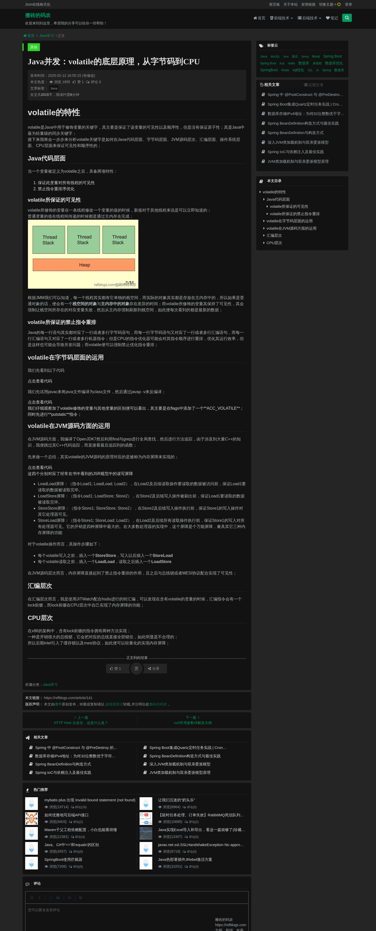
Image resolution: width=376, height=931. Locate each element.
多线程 (318, 63)
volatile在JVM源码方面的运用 (290, 228)
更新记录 (146, 902)
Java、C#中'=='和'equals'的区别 (71, 845)
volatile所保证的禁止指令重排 (293, 214)
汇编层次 (272, 235)
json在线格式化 (111, 902)
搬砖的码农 (38, 15)
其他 (282, 63)
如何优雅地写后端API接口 (66, 815)
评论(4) (77, 837)
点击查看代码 (40, 381)
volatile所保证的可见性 (287, 206)
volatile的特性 (273, 192)
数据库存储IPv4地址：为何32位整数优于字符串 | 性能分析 (81, 756)
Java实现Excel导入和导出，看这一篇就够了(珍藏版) (202, 829)
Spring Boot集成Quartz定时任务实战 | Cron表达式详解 (192, 747)
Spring (305, 56)
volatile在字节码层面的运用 (288, 221)
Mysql (316, 56)
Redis (285, 70)
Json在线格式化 (38, 4)
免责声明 (183, 902)
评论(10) (78, 807)
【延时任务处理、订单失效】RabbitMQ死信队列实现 (203, 815)
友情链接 (308, 4)
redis (292, 63)
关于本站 (290, 4)
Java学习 (46, 36)
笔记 (332, 18)
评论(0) (189, 807)
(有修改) (88, 75)
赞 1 (78, 82)
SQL (310, 70)
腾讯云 (131, 911)
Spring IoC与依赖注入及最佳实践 (59, 772)
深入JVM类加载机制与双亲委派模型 (176, 764)
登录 (348, 4)
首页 (259, 18)
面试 (295, 56)
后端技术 (309, 18)
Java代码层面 (276, 199)
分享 (153, 669)
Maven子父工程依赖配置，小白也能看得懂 (80, 829)
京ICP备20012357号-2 (154, 911)
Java (53, 88)
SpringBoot (269, 70)
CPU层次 (272, 243)
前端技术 (281, 18)
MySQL (275, 56)
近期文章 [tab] (314, 85)
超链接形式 (114, 704)
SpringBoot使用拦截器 (63, 859)
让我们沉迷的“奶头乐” (176, 800)
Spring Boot (332, 56)
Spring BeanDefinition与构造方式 (59, 764)
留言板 (274, 4)
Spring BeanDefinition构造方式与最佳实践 (182, 756)
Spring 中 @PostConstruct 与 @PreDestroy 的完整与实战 (80, 747)
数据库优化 (334, 63)
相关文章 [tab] (269, 84)
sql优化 (299, 70)
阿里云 (118, 911)
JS (318, 70)
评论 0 (93, 82)
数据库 (304, 63)
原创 (33, 47)
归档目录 (164, 902)
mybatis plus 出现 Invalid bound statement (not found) (90, 800)
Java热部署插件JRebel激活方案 (185, 859)
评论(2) (75, 822)
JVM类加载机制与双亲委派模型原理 (176, 772)
